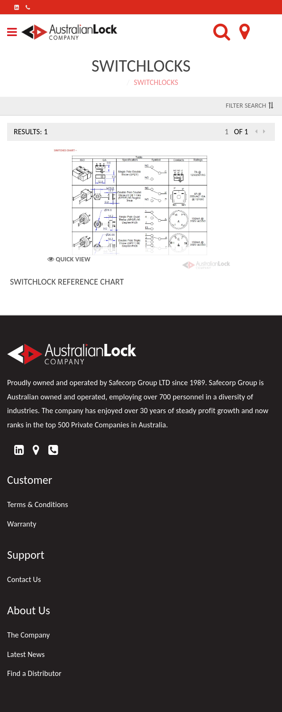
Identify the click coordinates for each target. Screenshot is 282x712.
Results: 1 (31, 131)
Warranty (21, 523)
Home (113, 82)
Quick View (69, 259)
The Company (28, 634)
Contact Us (24, 579)
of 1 (241, 131)
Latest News (26, 654)
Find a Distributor (34, 673)
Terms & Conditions (37, 504)
